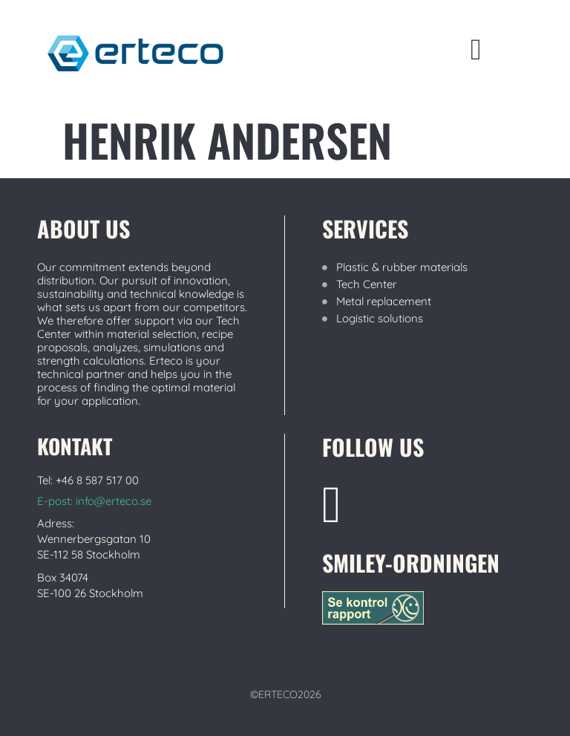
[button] (476, 49)
